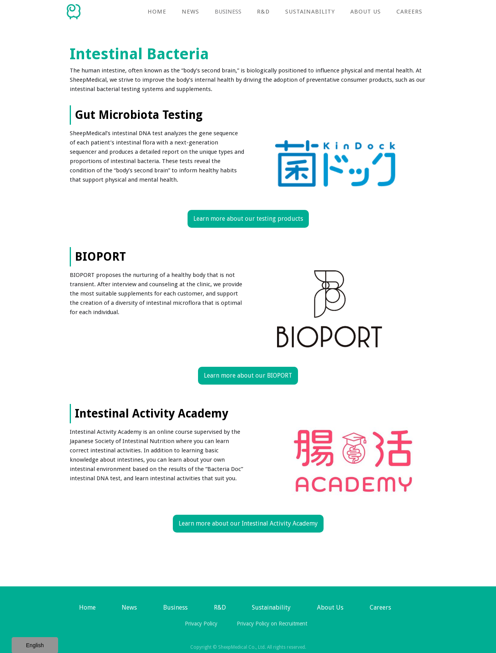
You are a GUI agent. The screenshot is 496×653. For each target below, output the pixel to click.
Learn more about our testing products (248, 218)
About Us (365, 11)
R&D (263, 11)
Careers (409, 11)
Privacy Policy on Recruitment (272, 623)
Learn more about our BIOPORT (248, 375)
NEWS (190, 11)
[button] (228, 11)
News (129, 607)
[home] (73, 9)
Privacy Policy (201, 623)
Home (157, 11)
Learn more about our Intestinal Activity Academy (248, 523)
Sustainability (310, 11)
